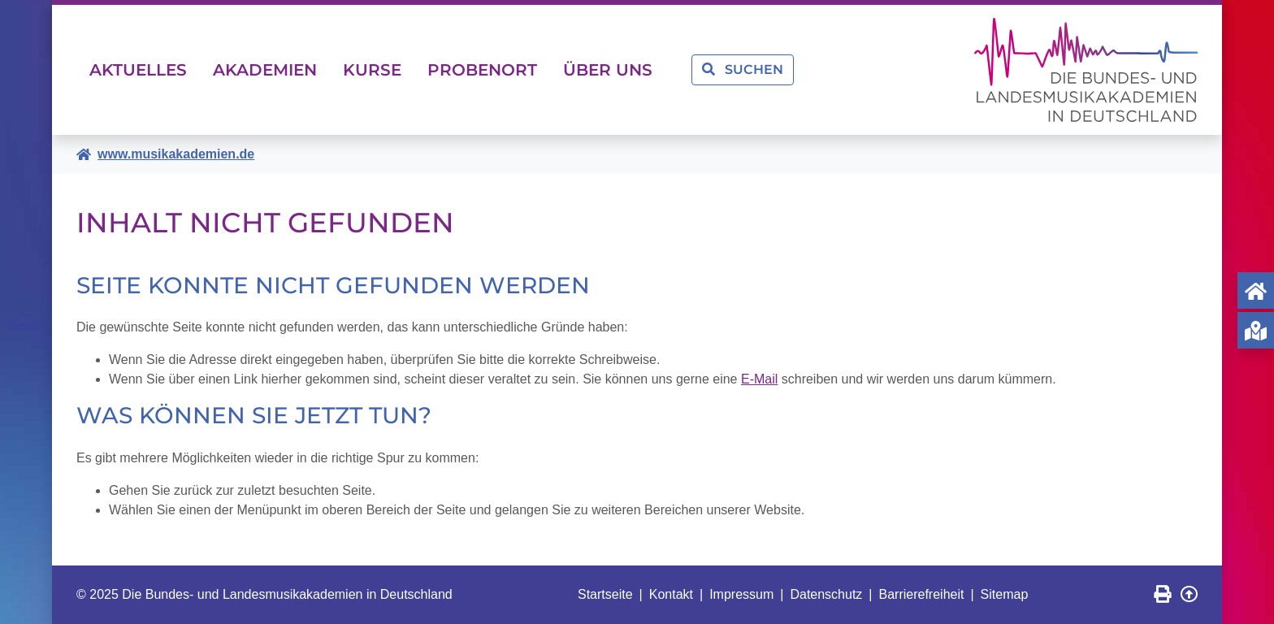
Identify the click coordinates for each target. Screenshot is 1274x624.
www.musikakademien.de (176, 154)
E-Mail (759, 379)
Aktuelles (138, 70)
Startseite (605, 594)
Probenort (482, 70)
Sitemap (1005, 594)
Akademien (265, 70)
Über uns (607, 70)
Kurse (372, 70)
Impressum (741, 594)
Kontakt (671, 594)
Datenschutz (826, 594)
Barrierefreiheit (921, 594)
